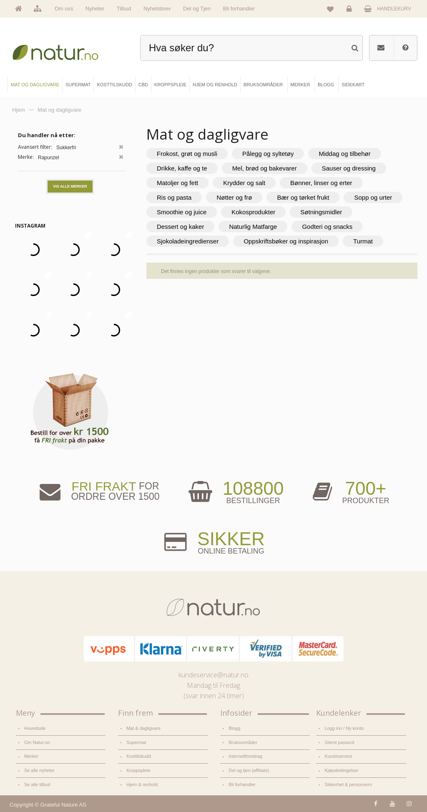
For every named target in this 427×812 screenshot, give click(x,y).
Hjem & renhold (142, 784)
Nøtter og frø (234, 197)
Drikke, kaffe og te (182, 168)
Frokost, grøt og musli (187, 153)
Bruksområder (243, 742)
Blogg (234, 728)
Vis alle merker (70, 186)
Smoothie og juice (181, 212)
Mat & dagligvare (143, 728)
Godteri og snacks (327, 226)
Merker (31, 756)
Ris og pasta (174, 197)
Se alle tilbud (37, 784)
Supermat (136, 742)
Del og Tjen (197, 8)
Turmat (363, 241)
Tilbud (124, 8)
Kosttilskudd (138, 756)
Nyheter (95, 8)
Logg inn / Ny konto (344, 728)
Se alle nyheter (39, 770)
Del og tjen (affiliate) (249, 770)
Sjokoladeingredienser (188, 241)
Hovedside (35, 728)
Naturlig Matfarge (253, 226)
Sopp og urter (373, 197)
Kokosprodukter (253, 212)
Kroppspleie (138, 770)
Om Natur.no (37, 742)
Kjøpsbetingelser (341, 770)
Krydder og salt (244, 182)
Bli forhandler (239, 8)
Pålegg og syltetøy (268, 153)
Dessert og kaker (180, 226)
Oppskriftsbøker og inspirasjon (286, 241)
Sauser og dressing (349, 168)
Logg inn (350, 11)
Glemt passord (339, 742)
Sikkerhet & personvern (348, 784)
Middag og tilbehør (344, 153)
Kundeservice (338, 756)
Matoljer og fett (177, 182)
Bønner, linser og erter (321, 182)
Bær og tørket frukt (303, 197)
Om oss (64, 8)
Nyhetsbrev (157, 8)
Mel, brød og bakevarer (264, 168)
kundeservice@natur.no (213, 674)
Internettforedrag (245, 756)
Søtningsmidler (321, 212)
